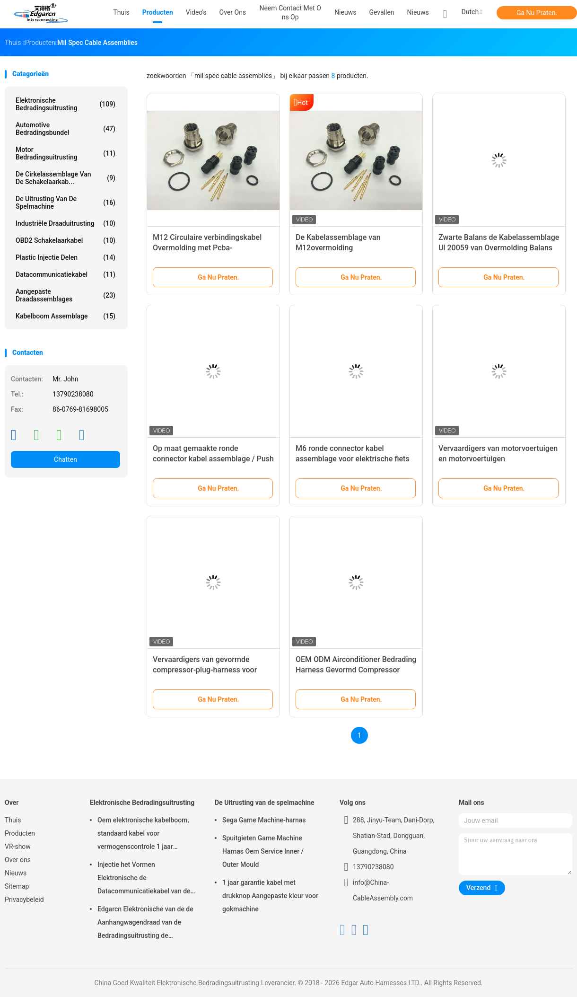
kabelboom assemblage (65, 316)
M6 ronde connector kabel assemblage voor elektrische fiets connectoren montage (353, 459)
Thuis (13, 820)
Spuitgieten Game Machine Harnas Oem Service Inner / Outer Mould (263, 851)
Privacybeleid (24, 899)
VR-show (18, 846)
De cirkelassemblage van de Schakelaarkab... (65, 177)
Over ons (18, 860)
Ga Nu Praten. (536, 13)
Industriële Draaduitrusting (65, 223)
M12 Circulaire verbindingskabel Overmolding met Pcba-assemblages (207, 248)
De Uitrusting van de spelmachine (65, 202)
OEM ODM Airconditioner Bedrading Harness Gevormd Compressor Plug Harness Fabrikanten (356, 670)
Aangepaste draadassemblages (65, 295)
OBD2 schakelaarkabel (65, 240)
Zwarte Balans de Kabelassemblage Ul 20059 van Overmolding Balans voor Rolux (498, 248)
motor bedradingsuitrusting (65, 153)
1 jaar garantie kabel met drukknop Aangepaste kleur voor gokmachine (270, 896)
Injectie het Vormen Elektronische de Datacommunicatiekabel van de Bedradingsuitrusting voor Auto (144, 879)
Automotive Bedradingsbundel (65, 128)
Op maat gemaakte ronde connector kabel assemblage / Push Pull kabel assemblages (213, 459)
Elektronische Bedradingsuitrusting (65, 104)
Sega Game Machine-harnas (264, 820)
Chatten (65, 459)
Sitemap (17, 886)
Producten (20, 833)
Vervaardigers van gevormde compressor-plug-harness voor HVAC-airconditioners (205, 670)
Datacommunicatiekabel (65, 274)
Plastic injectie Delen (65, 257)
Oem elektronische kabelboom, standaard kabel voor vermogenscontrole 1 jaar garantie (143, 834)
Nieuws (418, 12)
